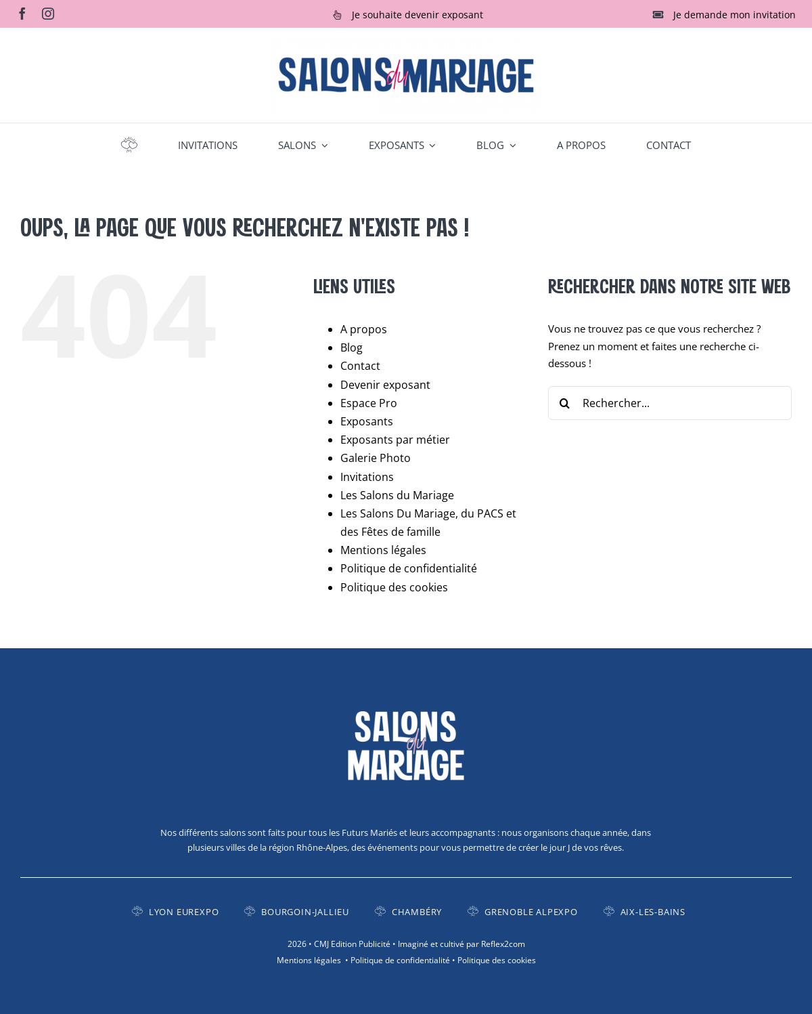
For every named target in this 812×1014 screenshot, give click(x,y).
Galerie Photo (375, 457)
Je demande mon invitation (734, 14)
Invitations (367, 476)
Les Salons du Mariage (397, 495)
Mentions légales (383, 550)
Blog (351, 347)
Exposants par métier (395, 439)
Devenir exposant (385, 384)
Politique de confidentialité (408, 568)
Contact (360, 365)
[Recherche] (565, 403)
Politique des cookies (394, 587)
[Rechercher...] (670, 403)
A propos (363, 329)
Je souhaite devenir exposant (417, 14)
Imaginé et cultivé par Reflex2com (461, 944)
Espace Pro (368, 403)
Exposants (366, 421)
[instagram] (48, 13)
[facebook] (22, 13)
